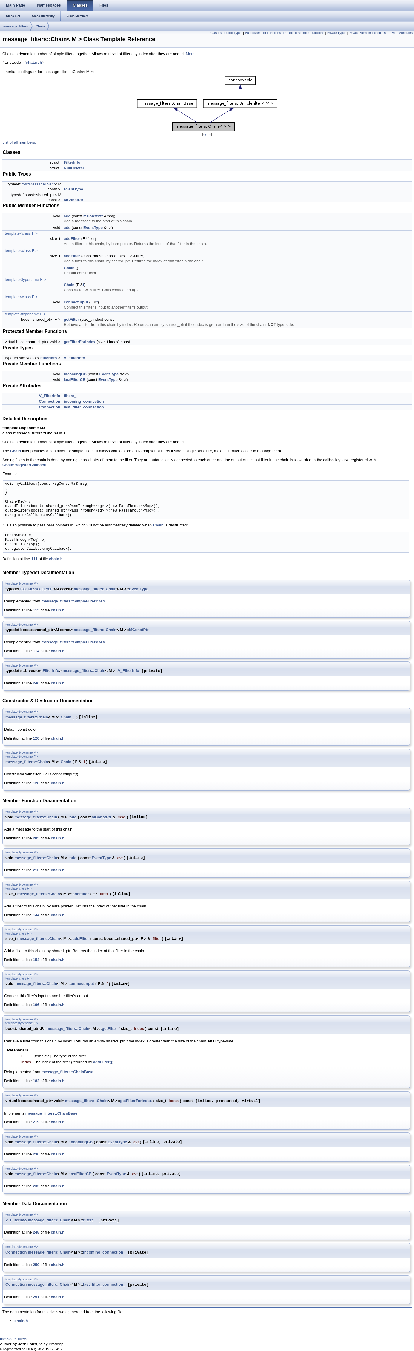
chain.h (34, 63)
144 (36, 915)
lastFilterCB (74, 379)
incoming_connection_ (85, 401)
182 (36, 1081)
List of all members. (19, 142)
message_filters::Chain (95, 589)
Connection (49, 401)
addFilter (72, 238)
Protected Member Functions (303, 33)
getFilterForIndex (79, 342)
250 (36, 1264)
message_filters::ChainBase (67, 1072)
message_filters (15, 26)
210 (36, 870)
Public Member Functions (263, 33)
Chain (40, 26)
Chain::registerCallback (24, 465)
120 (36, 738)
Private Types (336, 33)
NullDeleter (74, 168)
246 (36, 683)
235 (36, 1186)
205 (36, 838)
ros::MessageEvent (38, 184)
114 (36, 651)
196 (36, 1005)
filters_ (70, 395)
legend (207, 134)
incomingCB (75, 374)
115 (36, 610)
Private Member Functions (367, 33)
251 (36, 1297)
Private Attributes (400, 33)
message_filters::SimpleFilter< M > (73, 601)
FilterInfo (72, 162)
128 (36, 783)
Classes (216, 33)
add (67, 216)
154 (36, 960)
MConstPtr (73, 200)
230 (36, 1154)
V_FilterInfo (74, 358)
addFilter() (102, 1062)
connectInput (76, 302)
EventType (73, 189)
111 (34, 559)
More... (192, 54)
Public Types (233, 33)
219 (36, 1122)
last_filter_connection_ (85, 407)
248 (36, 1232)
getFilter (71, 319)
